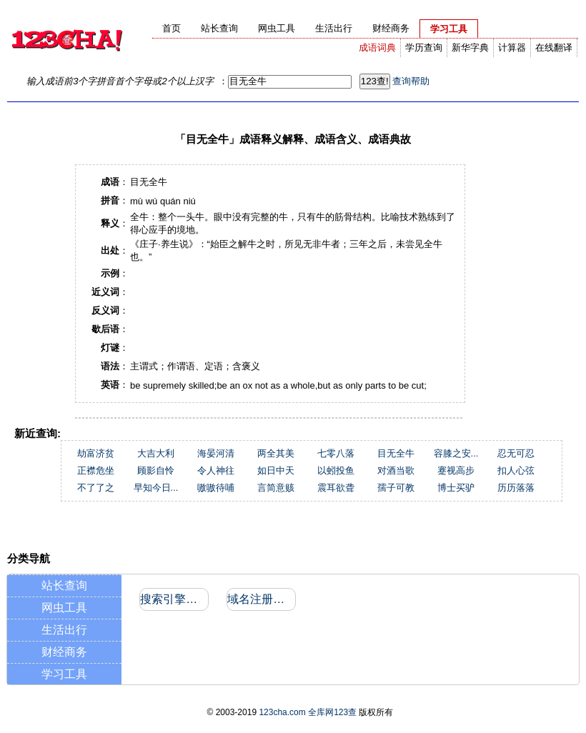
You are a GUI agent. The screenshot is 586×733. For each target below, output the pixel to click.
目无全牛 (395, 453)
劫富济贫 (95, 453)
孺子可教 (395, 487)
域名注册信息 (260, 599)
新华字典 (470, 47)
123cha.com (282, 712)
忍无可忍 (516, 453)
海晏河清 (215, 453)
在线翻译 (553, 47)
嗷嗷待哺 (215, 487)
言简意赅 (275, 487)
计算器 (512, 47)
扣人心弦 (516, 470)
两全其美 (275, 453)
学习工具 (64, 674)
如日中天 (275, 470)
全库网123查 (332, 712)
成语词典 (377, 47)
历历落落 (516, 487)
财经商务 (64, 652)
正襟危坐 (95, 470)
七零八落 (335, 453)
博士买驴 (456, 487)
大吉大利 (155, 453)
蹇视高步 (456, 470)
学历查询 (423, 47)
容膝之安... (456, 453)
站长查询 (64, 585)
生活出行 (64, 630)
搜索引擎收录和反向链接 (173, 599)
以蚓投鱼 (335, 470)
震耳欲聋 (335, 487)
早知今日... (156, 487)
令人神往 (215, 470)
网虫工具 (64, 608)
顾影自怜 (155, 470)
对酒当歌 (395, 470)
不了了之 (95, 487)
